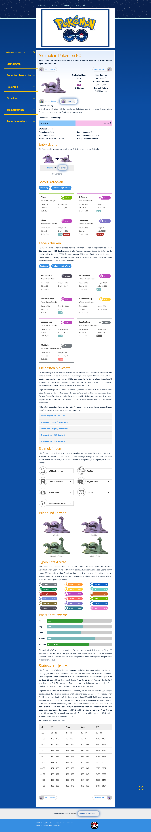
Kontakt (55, 5)
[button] (56, 415)
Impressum (68, 5)
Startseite (42, 5)
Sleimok (62, 167)
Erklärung (44, 187)
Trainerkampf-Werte (61, 187)
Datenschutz (81, 5)
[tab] (75, 416)
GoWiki (46, 822)
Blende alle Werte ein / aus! (52, 720)
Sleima (50, 167)
